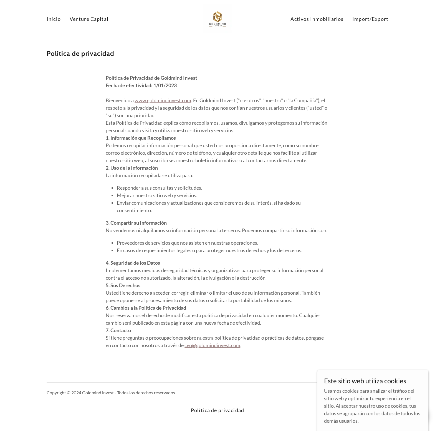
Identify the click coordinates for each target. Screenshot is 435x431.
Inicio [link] (54, 19)
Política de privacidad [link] (217, 410)
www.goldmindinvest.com (163, 100)
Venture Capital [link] (89, 19)
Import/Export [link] (370, 19)
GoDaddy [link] (379, 392)
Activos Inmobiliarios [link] (316, 19)
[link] (217, 18)
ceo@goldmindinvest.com (212, 345)
